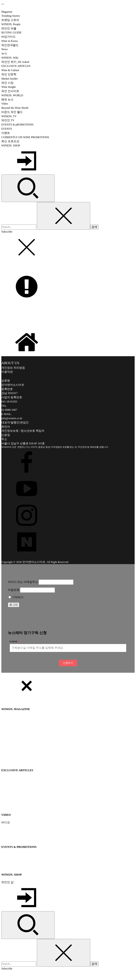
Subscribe (6, 231)
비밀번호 (13, 589)
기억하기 (16, 597)
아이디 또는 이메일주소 (23, 582)
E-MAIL (14, 641)
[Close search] (63, 216)
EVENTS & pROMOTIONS (17, 124)
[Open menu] (2, 4)
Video (4, 103)
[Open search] (28, 188)
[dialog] (68, 822)
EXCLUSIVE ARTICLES (16, 66)
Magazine (6, 11)
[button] (68, 663)
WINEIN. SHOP (10, 145)
